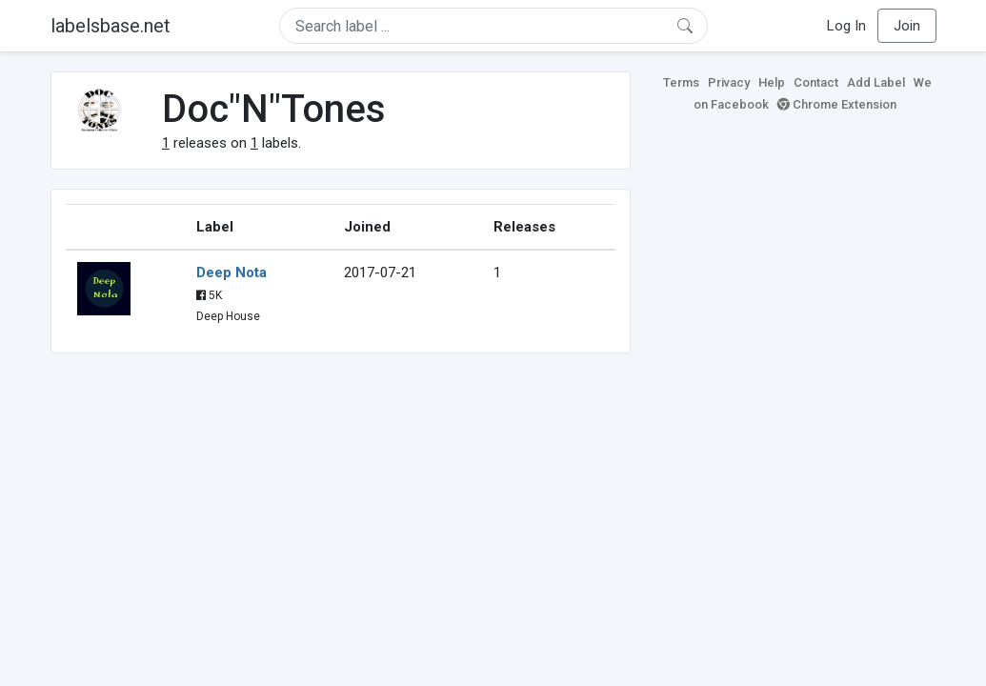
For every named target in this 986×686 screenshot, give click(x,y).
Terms (681, 82)
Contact (816, 82)
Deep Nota (231, 272)
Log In (846, 25)
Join (907, 25)
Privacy (729, 82)
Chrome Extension (836, 104)
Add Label (876, 82)
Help (771, 82)
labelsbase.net (110, 25)
